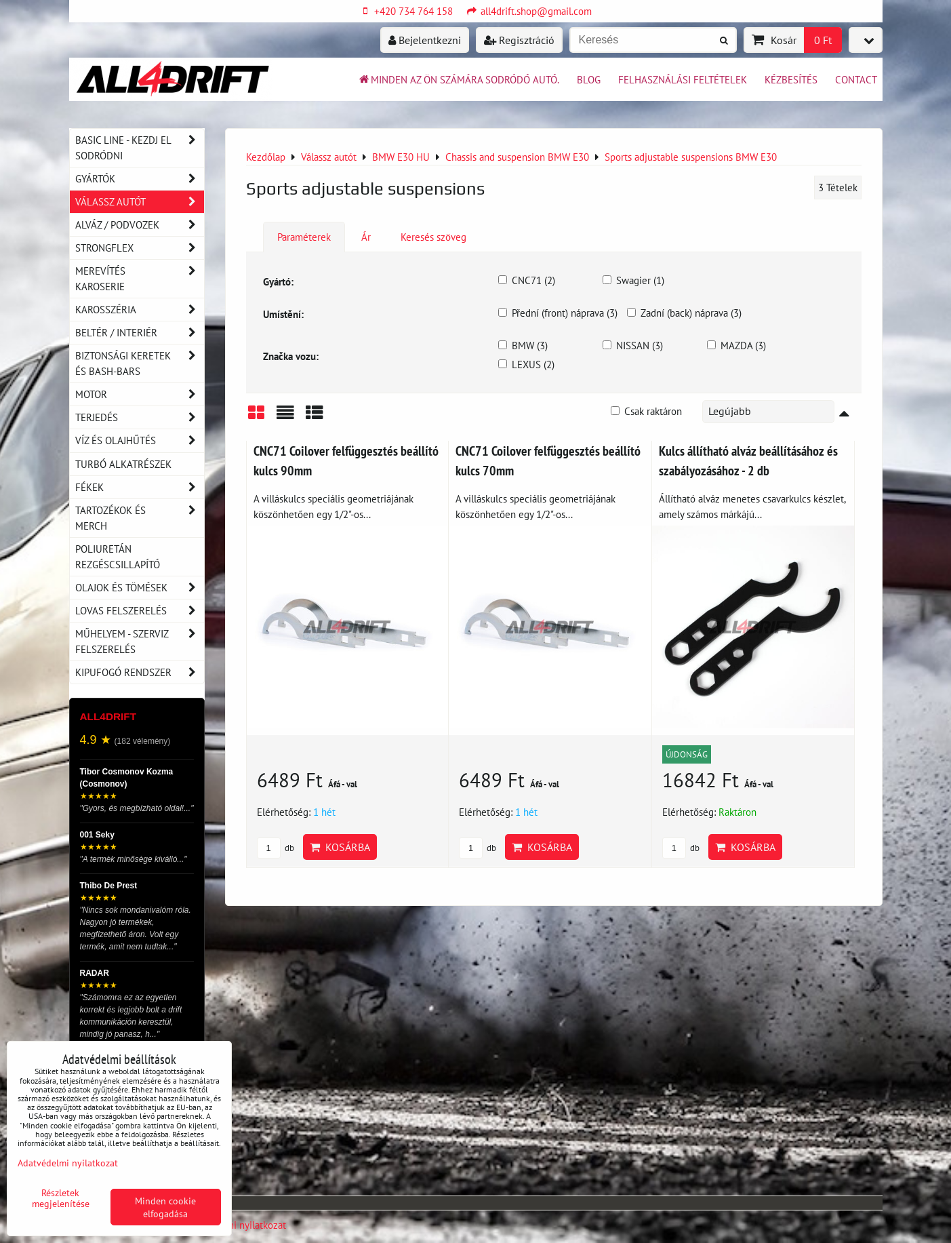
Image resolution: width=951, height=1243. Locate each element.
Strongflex (139, 248)
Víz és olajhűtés (139, 440)
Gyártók (139, 178)
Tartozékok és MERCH (139, 518)
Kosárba (340, 847)
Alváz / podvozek (139, 225)
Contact (856, 79)
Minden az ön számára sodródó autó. (458, 79)
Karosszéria (139, 309)
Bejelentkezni (424, 40)
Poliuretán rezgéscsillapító (117, 556)
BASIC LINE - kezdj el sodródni (139, 148)
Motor (139, 394)
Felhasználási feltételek (682, 79)
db (275, 848)
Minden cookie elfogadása (165, 1207)
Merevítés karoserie (139, 279)
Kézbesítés (791, 79)
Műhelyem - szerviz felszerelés (139, 641)
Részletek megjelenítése (60, 1198)
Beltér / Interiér (139, 332)
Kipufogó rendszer (139, 672)
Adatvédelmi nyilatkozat (234, 1224)
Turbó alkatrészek (123, 464)
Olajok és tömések (139, 587)
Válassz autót (139, 202)
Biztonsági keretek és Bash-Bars (139, 363)
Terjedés (139, 417)
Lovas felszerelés (139, 610)
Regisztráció (519, 40)
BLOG (589, 79)
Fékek (139, 487)
